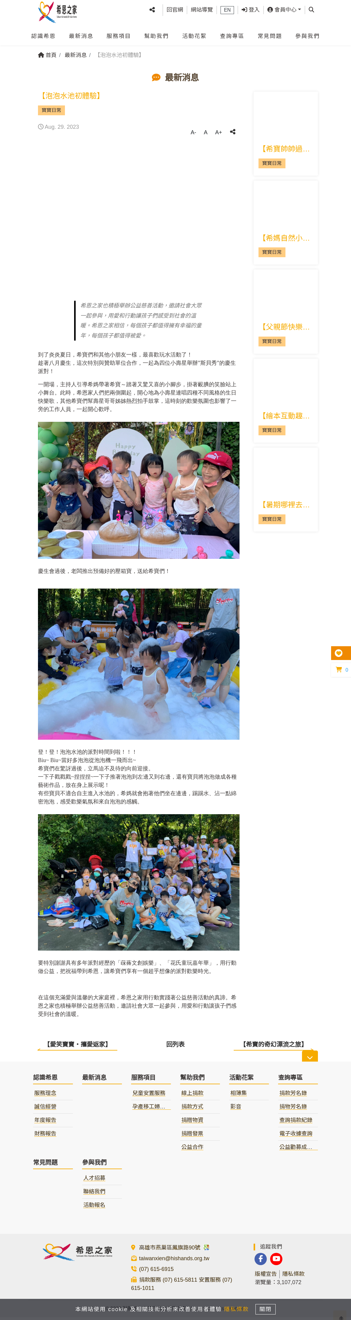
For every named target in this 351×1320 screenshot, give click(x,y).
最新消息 (81, 33)
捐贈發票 (192, 1136)
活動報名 (94, 1208)
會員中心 (281, 8)
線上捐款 (192, 1096)
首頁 (47, 55)
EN (227, 8)
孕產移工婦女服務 (154, 1109)
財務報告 (45, 1136)
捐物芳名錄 (293, 1109)
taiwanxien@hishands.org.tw (174, 1261)
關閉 (269, 1308)
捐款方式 (192, 1109)
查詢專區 (232, 33)
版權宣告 (266, 1276)
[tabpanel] (138, 218)
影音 (235, 1109)
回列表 (175, 1044)
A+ (218, 132)
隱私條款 (293, 1276)
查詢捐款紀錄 (295, 1123)
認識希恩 (43, 33)
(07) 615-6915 (156, 1272)
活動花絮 (194, 33)
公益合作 (192, 1150)
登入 (251, 8)
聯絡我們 (94, 1194)
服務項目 (119, 33)
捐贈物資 (192, 1123)
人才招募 (94, 1181)
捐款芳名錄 (293, 1096)
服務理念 (45, 1096)
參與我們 (307, 33)
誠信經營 (45, 1109)
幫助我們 (156, 33)
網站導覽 (202, 8)
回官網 (175, 8)
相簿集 (238, 1096)
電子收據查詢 (295, 1136)
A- (193, 132)
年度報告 (45, 1123)
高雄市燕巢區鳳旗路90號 (174, 1250)
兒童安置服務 (148, 1096)
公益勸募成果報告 (301, 1150)
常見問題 (270, 33)
